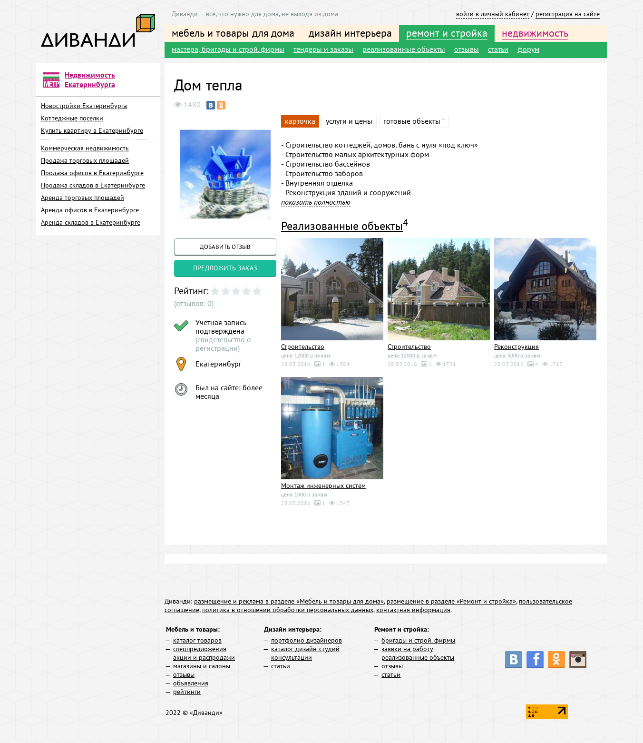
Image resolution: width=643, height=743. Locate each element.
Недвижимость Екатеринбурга (90, 79)
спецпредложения (199, 648)
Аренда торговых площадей (82, 197)
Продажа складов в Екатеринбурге (93, 185)
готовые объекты (411, 121)
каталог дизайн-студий (305, 648)
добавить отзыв (225, 247)
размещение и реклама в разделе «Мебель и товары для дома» (289, 601)
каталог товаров (197, 640)
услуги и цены (349, 121)
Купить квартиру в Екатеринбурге (92, 130)
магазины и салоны (201, 666)
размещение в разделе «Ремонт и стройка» (451, 601)
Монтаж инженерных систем (323, 485)
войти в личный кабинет (492, 14)
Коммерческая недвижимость (85, 148)
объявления (190, 683)
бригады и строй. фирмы (418, 640)
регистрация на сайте (568, 14)
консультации (291, 657)
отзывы (466, 49)
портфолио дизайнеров (306, 640)
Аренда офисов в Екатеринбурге (90, 210)
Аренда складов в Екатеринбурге (90, 222)
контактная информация (413, 609)
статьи (498, 49)
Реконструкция (516, 346)
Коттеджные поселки (72, 118)
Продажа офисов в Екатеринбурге (92, 172)
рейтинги (187, 691)
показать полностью (316, 202)
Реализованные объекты (342, 225)
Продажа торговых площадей (85, 160)
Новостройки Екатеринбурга (84, 105)
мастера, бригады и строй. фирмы (228, 49)
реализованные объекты (403, 49)
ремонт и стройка (446, 33)
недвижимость (535, 33)
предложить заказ (225, 268)
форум (528, 49)
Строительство (302, 346)
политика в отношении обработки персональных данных (287, 609)
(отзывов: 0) (194, 303)
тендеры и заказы (323, 49)
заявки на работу (407, 648)
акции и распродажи (204, 657)
